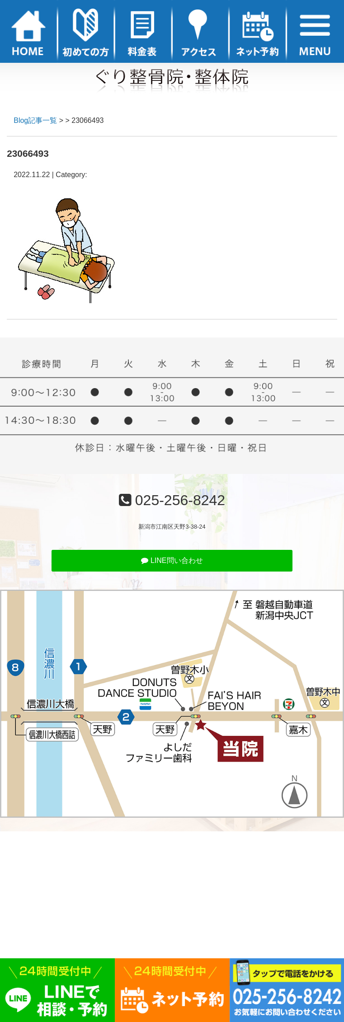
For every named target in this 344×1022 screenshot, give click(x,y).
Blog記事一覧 (35, 120)
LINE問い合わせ (172, 560)
